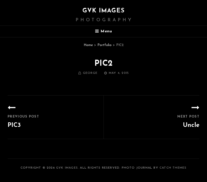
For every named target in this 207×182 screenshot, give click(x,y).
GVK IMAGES (103, 11)
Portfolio (104, 45)
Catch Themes (173, 167)
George (90, 73)
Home (88, 45)
